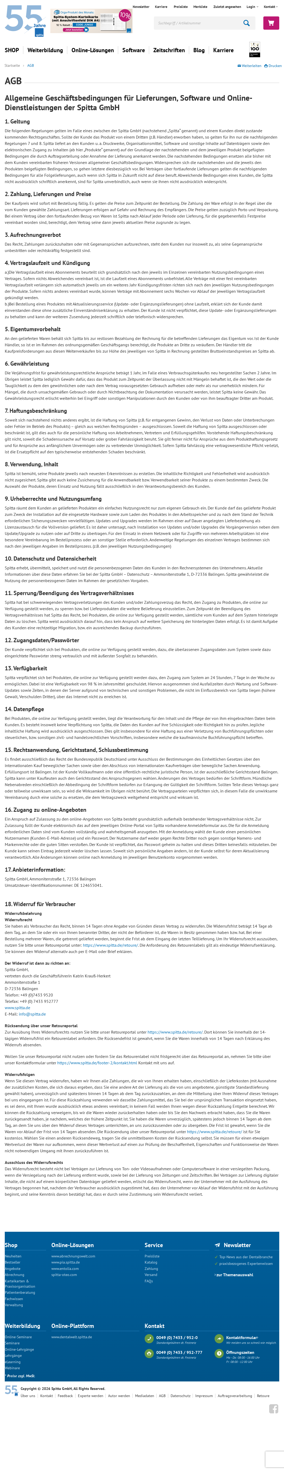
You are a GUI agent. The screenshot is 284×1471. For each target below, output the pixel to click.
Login (251, 7)
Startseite (12, 65)
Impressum (204, 1395)
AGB (30, 65)
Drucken (275, 65)
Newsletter (141, 7)
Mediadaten (144, 1395)
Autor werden (119, 1395)
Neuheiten (13, 1256)
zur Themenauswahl (234, 1274)
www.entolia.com (65, 1268)
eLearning (13, 1361)
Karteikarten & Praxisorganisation (20, 1284)
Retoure (263, 1395)
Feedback (65, 1395)
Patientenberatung (20, 1292)
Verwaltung (14, 1304)
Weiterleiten (251, 65)
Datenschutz (180, 1395)
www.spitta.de (17, 1007)
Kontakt (269, 7)
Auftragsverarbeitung (235, 1395)
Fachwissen (14, 1298)
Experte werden (90, 1395)
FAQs (149, 1281)
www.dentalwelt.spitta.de (71, 1337)
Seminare (12, 1343)
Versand (151, 1274)
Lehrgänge (13, 1355)
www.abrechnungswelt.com (73, 1256)
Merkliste (200, 7)
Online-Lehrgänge (19, 1349)
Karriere (161, 7)
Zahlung (151, 1268)
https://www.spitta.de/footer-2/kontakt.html (97, 1062)
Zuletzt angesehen (227, 7)
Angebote (12, 1268)
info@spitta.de (32, 1014)
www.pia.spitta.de (65, 1262)
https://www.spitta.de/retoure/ (110, 945)
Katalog (151, 1262)
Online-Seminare (18, 1337)
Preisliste (181, 7)
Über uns (28, 1395)
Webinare (12, 1368)
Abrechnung (14, 1274)
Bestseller (12, 1262)
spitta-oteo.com (64, 1274)
